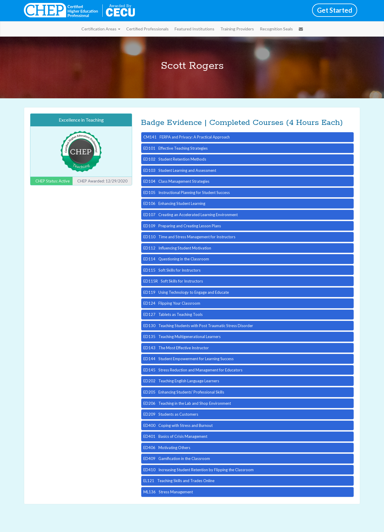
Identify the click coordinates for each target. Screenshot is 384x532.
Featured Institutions (194, 28)
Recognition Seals (276, 28)
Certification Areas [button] (100, 28)
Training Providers (237, 28)
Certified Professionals (147, 28)
